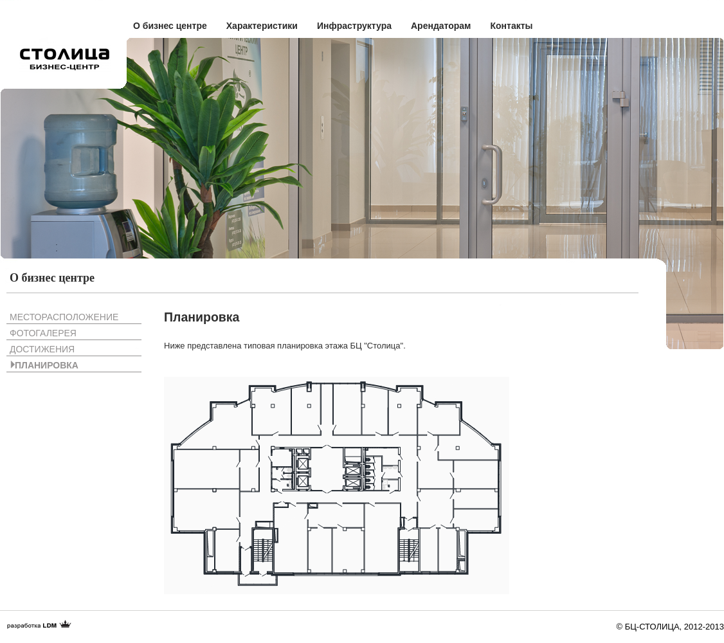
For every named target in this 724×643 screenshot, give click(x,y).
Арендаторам (441, 26)
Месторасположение (64, 317)
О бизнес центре (170, 26)
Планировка (46, 365)
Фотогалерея (43, 333)
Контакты (511, 26)
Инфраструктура (354, 26)
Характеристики (262, 26)
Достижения (42, 349)
